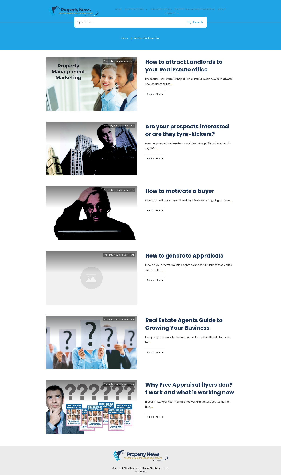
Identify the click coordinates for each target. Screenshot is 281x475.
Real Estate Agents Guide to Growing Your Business (184, 324)
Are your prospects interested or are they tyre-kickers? (187, 130)
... (172, 83)
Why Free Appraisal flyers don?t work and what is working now (189, 388)
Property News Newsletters (119, 61)
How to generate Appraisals (184, 256)
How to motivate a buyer (179, 191)
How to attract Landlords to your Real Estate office (183, 65)
